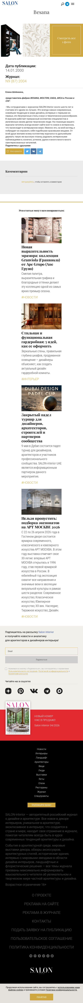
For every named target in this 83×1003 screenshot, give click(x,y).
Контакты (41, 921)
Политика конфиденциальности (41, 947)
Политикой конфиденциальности (53, 671)
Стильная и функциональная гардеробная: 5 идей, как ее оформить (39, 339)
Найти (67, 4)
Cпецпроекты (41, 796)
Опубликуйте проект (41, 805)
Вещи (41, 766)
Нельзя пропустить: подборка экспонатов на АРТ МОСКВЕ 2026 (40, 522)
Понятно (41, 997)
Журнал (41, 791)
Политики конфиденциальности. (61, 990)
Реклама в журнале (42, 912)
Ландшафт (41, 757)
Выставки (41, 774)
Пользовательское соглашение (41, 938)
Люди (41, 770)
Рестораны (41, 787)
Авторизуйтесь (27, 182)
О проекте (41, 895)
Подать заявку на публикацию (41, 930)
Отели (41, 783)
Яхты (41, 779)
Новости (41, 749)
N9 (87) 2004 (16, 81)
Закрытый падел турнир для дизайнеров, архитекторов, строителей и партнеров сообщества (36, 427)
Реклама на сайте (41, 904)
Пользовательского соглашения (22, 671)
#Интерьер (30, 379)
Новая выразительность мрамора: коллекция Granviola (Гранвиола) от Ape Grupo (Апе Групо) (40, 257)
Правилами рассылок (18, 674)
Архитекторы (42, 762)
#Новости (29, 297)
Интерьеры (42, 753)
